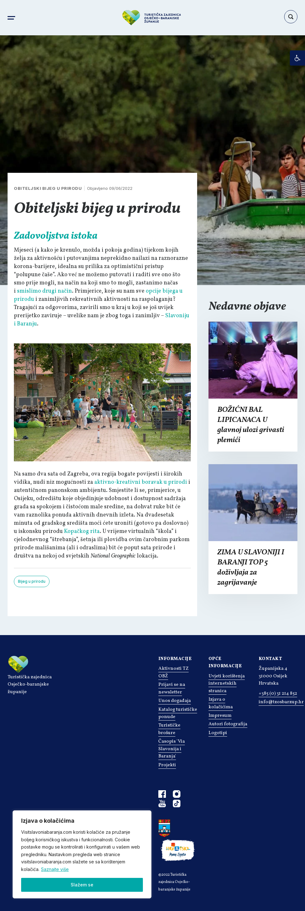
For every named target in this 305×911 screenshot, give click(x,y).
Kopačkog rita (82, 531)
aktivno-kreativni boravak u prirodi (140, 482)
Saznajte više (55, 869)
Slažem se (82, 884)
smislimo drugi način (44, 291)
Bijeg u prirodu (31, 581)
